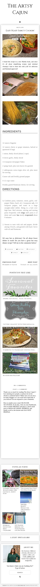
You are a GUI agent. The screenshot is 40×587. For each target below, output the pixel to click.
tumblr (14, 252)
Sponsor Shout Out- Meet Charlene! (7, 527)
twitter (19, 249)
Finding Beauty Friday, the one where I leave (25, 508)
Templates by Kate (31, 585)
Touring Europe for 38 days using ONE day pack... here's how (11, 491)
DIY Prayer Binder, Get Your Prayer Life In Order (20, 527)
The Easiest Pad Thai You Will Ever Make (29, 489)
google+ (25, 252)
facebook (9, 249)
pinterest (31, 249)
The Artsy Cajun (20, 9)
